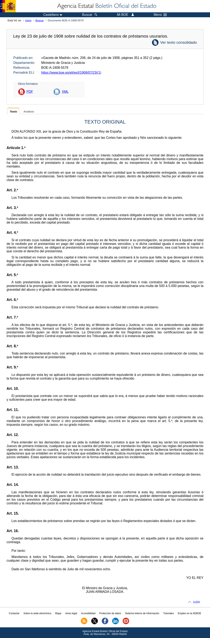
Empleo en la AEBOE (189, 613)
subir (196, 602)
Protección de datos (110, 613)
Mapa (58, 613)
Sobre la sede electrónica (37, 613)
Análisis (28, 111)
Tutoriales (168, 613)
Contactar (14, 613)
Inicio (28, 20)
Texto (13, 111)
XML (65, 91)
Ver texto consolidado (178, 42)
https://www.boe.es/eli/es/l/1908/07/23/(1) (71, 72)
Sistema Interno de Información (142, 613)
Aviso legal (71, 613)
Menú (160, 14)
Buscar (39, 20)
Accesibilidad (88, 613)
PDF (29, 91)
